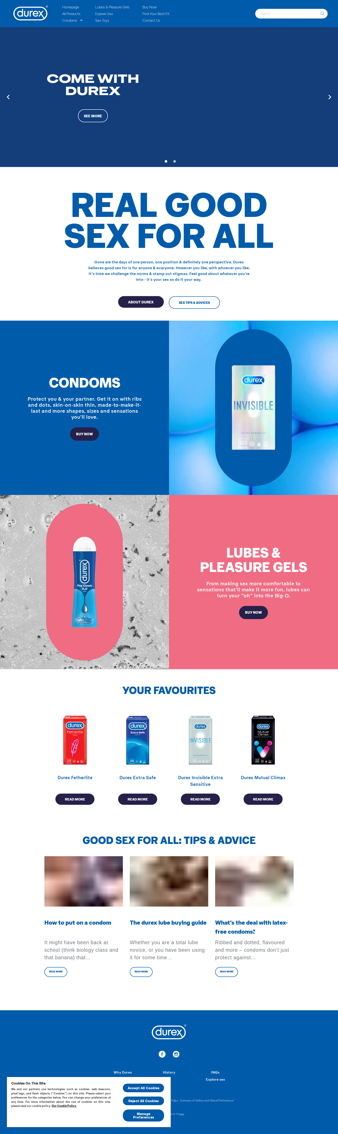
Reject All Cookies (143, 1101)
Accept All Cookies (143, 1088)
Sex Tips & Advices (197, 302)
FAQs (215, 1072)
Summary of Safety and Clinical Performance (207, 1100)
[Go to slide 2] (174, 161)
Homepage (70, 7)
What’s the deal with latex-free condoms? (251, 928)
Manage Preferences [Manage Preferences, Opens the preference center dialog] (143, 1115)
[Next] (330, 97)
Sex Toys (102, 20)
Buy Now (149, 7)
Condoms (69, 20)
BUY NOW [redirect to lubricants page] (254, 613)
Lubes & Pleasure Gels (112, 7)
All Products (71, 13)
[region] (89, 1102)
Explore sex (215, 1079)
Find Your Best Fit (155, 13)
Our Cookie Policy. (64, 1106)
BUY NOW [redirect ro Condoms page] (85, 434)
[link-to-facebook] (162, 1055)
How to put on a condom (77, 923)
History (169, 1072)
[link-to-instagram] (176, 1055)
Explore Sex (104, 13)
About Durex (138, 302)
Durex (181, 1113)
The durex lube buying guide (168, 923)
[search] (322, 13)
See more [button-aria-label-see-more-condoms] (93, 116)
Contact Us (151, 20)
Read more (74, 800)
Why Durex (123, 1072)
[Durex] (30, 13)
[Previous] (8, 97)
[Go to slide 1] (166, 161)
